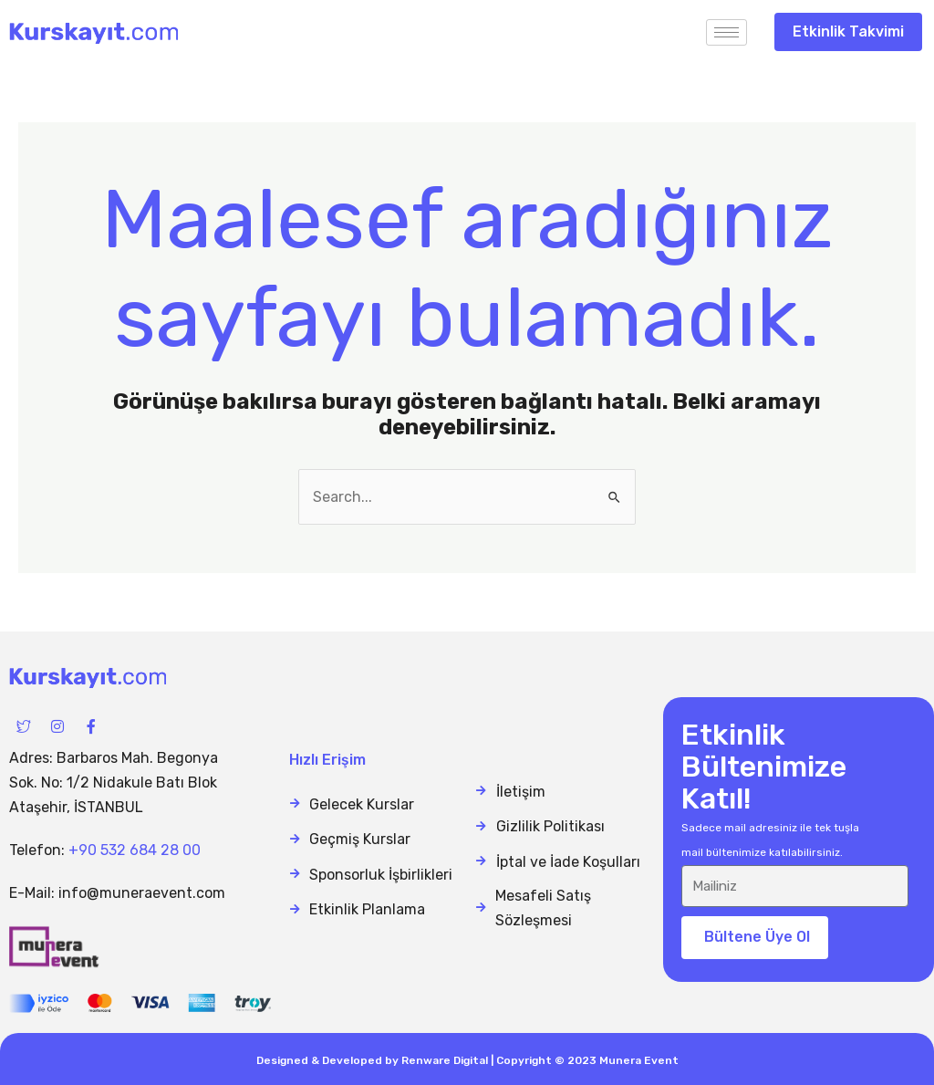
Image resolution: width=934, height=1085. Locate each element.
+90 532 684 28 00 (134, 850)
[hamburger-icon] (726, 32)
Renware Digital (444, 1060)
